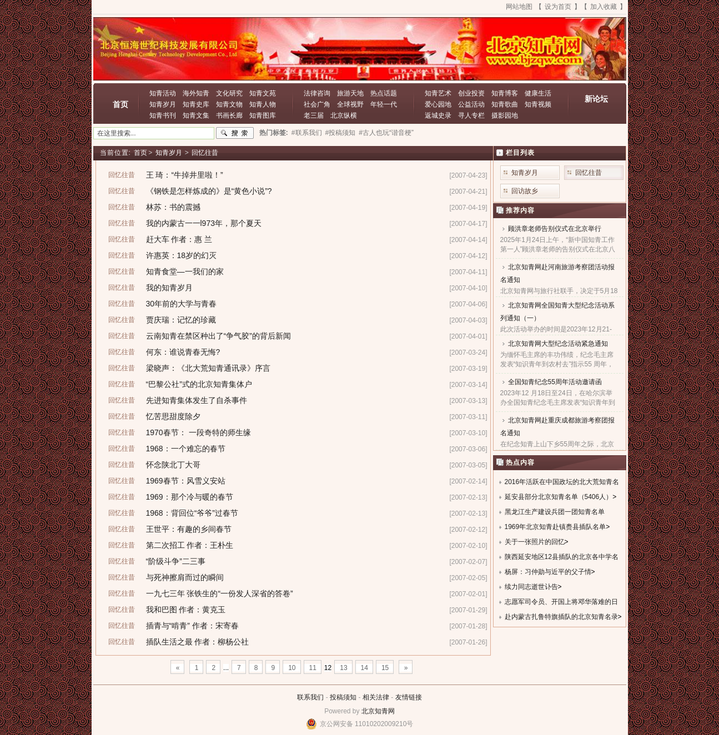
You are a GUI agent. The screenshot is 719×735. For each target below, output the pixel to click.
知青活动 (162, 93)
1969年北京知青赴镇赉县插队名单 (555, 527)
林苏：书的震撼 (173, 207)
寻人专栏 (471, 115)
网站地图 (519, 7)
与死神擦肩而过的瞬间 (185, 577)
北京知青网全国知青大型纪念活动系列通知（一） (557, 311)
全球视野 (350, 104)
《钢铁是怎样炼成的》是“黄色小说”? (209, 191)
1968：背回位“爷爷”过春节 (192, 513)
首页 (120, 104)
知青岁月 (162, 104)
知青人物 (262, 104)
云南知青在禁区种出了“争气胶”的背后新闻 (218, 335)
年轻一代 (383, 104)
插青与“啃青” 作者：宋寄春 (192, 625)
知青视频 (538, 104)
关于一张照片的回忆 (535, 542)
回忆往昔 (205, 153)
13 (343, 668)
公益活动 (471, 104)
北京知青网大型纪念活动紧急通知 (558, 344)
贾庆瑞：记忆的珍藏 (181, 319)
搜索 (235, 133)
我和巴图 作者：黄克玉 (186, 609)
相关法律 (376, 697)
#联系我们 (306, 133)
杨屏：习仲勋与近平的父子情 (548, 572)
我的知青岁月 (169, 287)
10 (291, 668)
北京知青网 (378, 711)
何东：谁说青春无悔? (183, 352)
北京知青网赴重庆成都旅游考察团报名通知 (557, 426)
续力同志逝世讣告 (531, 587)
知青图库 (262, 115)
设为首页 (558, 7)
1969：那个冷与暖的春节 (189, 496)
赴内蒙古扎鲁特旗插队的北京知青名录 (561, 617)
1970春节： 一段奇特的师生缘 (198, 432)
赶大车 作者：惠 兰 (179, 239)
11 (312, 668)
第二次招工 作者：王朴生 (190, 545)
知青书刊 (162, 115)
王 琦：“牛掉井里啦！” (184, 174)
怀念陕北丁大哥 (173, 464)
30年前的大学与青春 (181, 303)
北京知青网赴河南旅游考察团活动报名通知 (557, 273)
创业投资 (471, 93)
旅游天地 (350, 93)
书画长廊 (229, 115)
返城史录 (438, 115)
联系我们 (310, 697)
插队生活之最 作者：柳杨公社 (197, 641)
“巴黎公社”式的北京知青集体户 (199, 384)
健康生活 (538, 93)
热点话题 (383, 93)
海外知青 (196, 93)
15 (385, 668)
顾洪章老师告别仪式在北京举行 (554, 229)
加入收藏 (603, 7)
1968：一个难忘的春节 (185, 448)
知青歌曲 (504, 104)
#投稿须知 (340, 133)
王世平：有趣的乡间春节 (189, 529)
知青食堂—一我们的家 (185, 271)
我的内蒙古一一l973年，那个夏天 (204, 223)
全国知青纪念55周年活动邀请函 (555, 382)
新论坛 (596, 98)
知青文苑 (262, 93)
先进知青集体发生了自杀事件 (196, 400)
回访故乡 (524, 191)
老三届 (314, 115)
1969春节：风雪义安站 (185, 480)
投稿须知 (343, 697)
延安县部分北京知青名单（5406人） (559, 497)
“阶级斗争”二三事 (175, 561)
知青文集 (196, 115)
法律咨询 (317, 93)
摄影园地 (504, 115)
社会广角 (317, 104)
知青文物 (229, 104)
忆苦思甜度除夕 (173, 416)
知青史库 (196, 104)
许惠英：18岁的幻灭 (181, 255)
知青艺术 (438, 93)
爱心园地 (438, 104)
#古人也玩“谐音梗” (386, 133)
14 (364, 668)
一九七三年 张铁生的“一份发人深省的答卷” (219, 593)
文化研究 (229, 93)
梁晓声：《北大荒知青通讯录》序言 (208, 368)
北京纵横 (343, 115)
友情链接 (408, 697)
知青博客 (504, 93)
